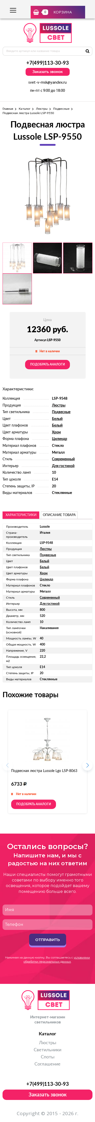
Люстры (42, 108)
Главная (8, 108)
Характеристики (21, 515)
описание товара (59, 515)
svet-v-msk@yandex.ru (47, 83)
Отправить (47, 939)
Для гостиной (63, 466)
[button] (87, 767)
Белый (57, 419)
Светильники (47, 1050)
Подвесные (61, 108)
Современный (63, 459)
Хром (56, 432)
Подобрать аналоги (47, 364)
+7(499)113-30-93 (47, 63)
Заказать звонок (47, 72)
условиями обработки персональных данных (57, 959)
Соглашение (47, 1064)
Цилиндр (59, 439)
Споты (47, 1057)
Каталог (24, 108)
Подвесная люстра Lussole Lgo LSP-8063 (44, 771)
